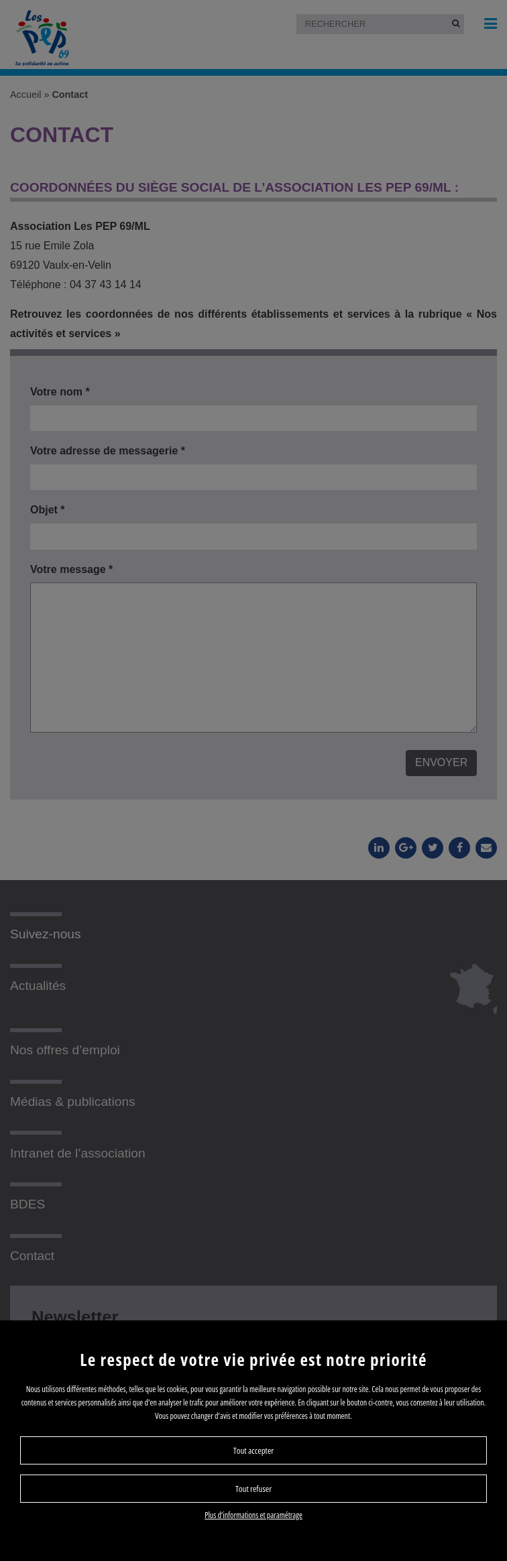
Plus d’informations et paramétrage (253, 1515)
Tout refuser (253, 1489)
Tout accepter (253, 1450)
